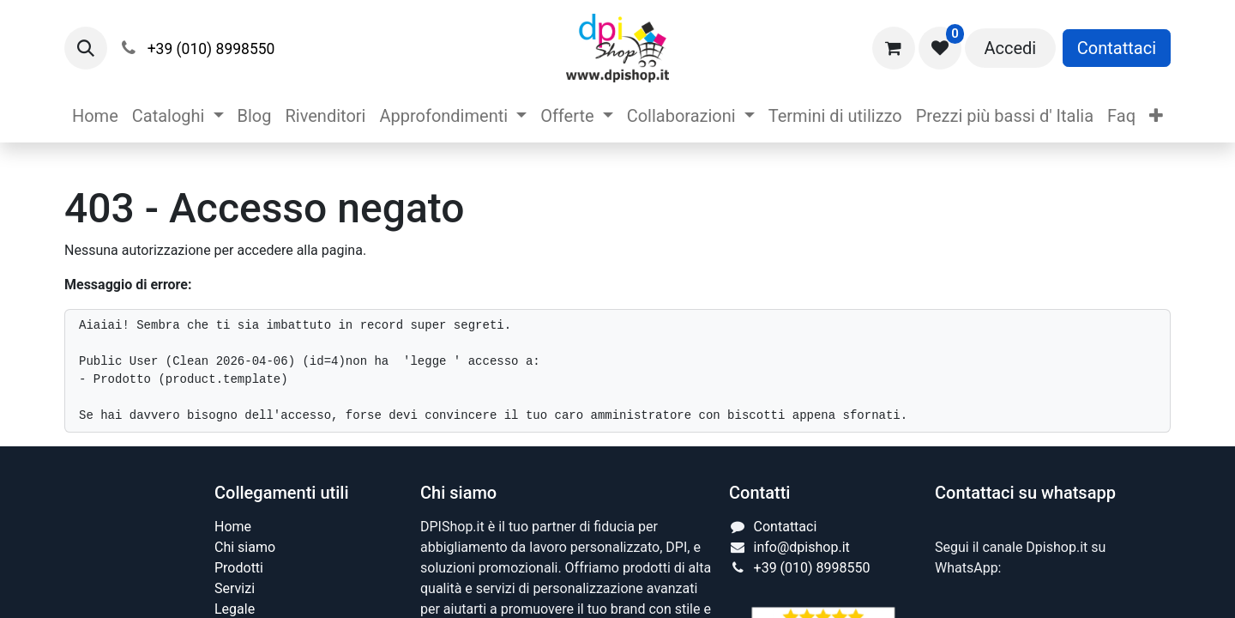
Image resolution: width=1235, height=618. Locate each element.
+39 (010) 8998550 (812, 568)
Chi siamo (244, 547)
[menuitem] (95, 116)
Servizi (234, 588)
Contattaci (1116, 48)
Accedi (1010, 48)
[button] (85, 48)
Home (232, 526)
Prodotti (238, 568)
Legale (234, 609)
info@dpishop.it (802, 547)
